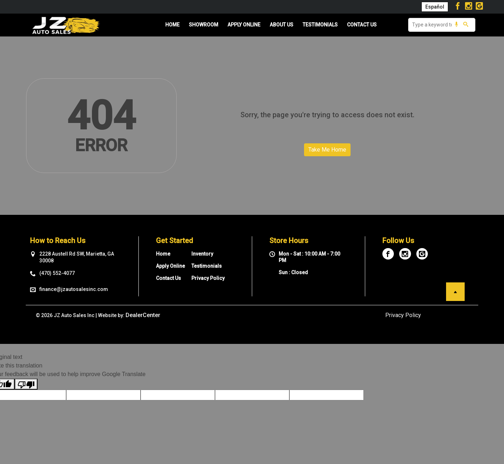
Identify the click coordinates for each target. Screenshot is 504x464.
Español (434, 7)
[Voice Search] (456, 25)
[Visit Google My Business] (479, 7)
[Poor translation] (26, 384)
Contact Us (168, 278)
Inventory (202, 254)
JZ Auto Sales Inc (74, 315)
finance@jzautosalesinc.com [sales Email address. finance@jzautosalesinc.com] (73, 289)
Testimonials (206, 266)
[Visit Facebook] (458, 7)
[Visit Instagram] (469, 7)
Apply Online (170, 266)
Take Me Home (327, 149)
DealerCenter (143, 315)
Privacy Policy (208, 278)
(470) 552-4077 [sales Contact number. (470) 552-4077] (57, 273)
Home (163, 254)
